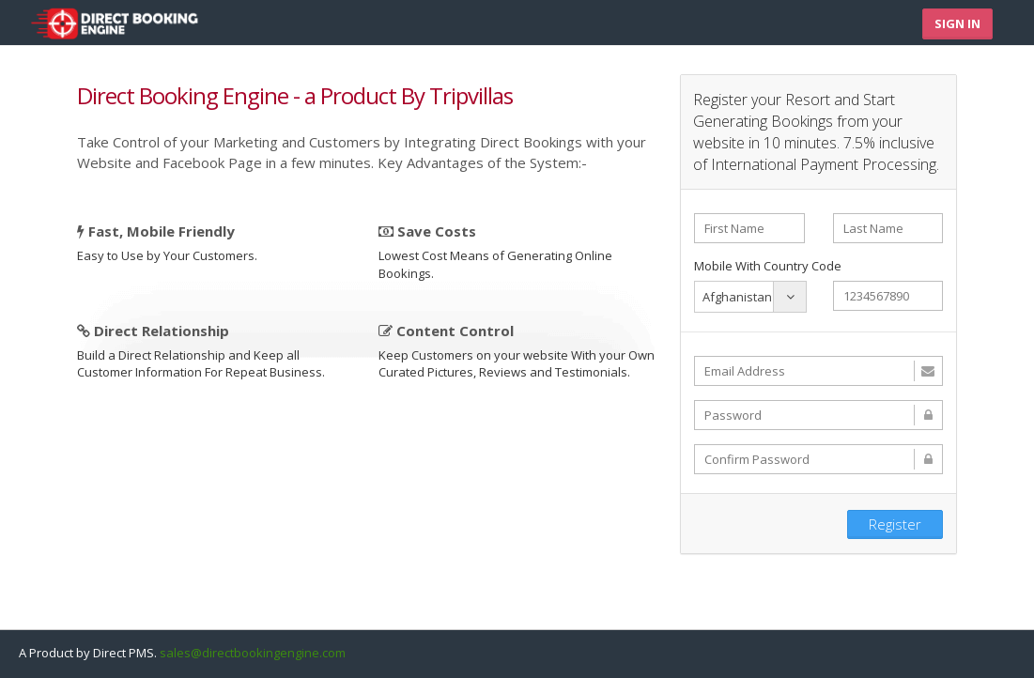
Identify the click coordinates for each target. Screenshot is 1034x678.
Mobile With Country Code (767, 265)
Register (895, 524)
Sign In (957, 23)
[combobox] (750, 297)
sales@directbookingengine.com (253, 652)
